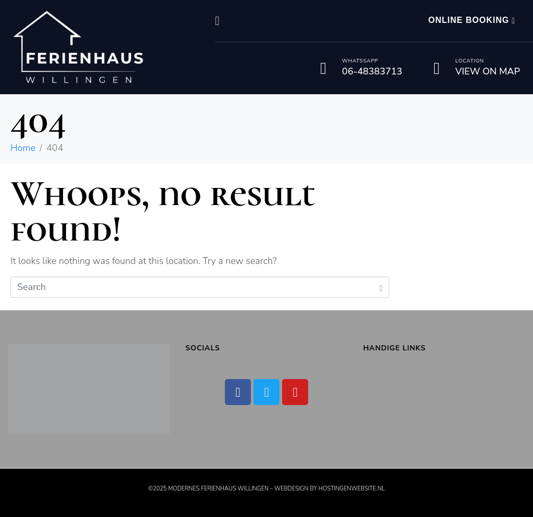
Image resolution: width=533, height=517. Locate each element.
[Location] (436, 68)
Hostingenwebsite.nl (352, 489)
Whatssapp (360, 61)
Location (469, 61)
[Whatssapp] (323, 68)
